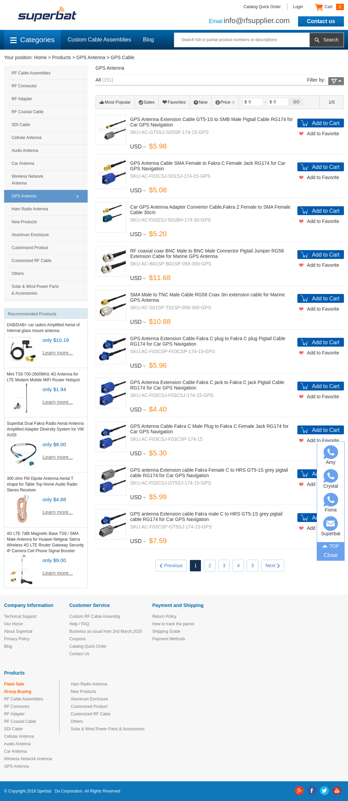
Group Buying (17, 691)
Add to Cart (326, 123)
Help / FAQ (79, 624)
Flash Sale (14, 684)
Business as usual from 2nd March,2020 (105, 631)
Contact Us (79, 653)
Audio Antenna (25, 150)
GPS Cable (123, 57)
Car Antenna (23, 163)
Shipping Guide (166, 631)
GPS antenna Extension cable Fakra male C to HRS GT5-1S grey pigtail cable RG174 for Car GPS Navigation (206, 516)
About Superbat (18, 631)
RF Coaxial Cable (28, 111)
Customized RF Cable (31, 260)
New (201, 102)
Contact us (321, 21)
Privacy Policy (17, 639)
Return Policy (164, 616)
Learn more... (57, 352)
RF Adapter (22, 99)
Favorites (174, 102)
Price (225, 102)
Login (298, 6)
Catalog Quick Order (262, 6)
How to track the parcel (173, 624)
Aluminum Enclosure (30, 234)
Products (61, 57)
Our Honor (13, 624)
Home (40, 57)
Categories (32, 39)
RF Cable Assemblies (31, 73)
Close (331, 555)
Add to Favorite (323, 133)
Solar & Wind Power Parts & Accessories (35, 290)
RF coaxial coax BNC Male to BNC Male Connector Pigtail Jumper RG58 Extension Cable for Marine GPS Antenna (207, 253)
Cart (329, 7)
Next (272, 565)
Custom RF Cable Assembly (94, 616)
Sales (147, 102)
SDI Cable (21, 124)
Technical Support (20, 616)
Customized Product (30, 247)
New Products (24, 222)
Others (18, 273)
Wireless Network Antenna (27, 180)
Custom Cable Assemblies (99, 39)
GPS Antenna (90, 57)
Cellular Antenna (26, 137)
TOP (330, 545)
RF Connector (24, 86)
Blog (148, 39)
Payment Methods (168, 639)
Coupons (77, 639)
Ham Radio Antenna (30, 209)
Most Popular (115, 102)
